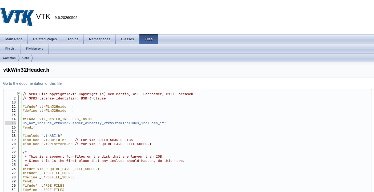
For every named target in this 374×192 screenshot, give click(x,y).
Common (9, 57)
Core (25, 57)
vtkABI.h (51, 135)
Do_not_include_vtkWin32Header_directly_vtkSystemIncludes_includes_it (93, 123)
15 (10, 123)
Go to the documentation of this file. (33, 83)
